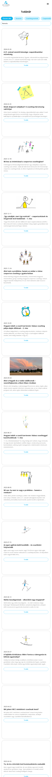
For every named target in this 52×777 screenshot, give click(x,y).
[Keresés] (26, 23)
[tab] (7, 18)
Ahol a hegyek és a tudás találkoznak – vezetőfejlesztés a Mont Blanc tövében (20, 382)
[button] (47, 3)
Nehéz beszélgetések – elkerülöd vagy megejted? (24, 600)
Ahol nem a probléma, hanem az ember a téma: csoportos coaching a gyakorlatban (23, 272)
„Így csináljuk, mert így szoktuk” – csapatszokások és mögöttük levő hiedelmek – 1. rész (26, 217)
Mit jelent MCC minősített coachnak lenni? (21, 709)
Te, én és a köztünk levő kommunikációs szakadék (24, 764)
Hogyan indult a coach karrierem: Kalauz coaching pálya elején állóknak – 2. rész (24, 327)
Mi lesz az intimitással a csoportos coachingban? (24, 161)
